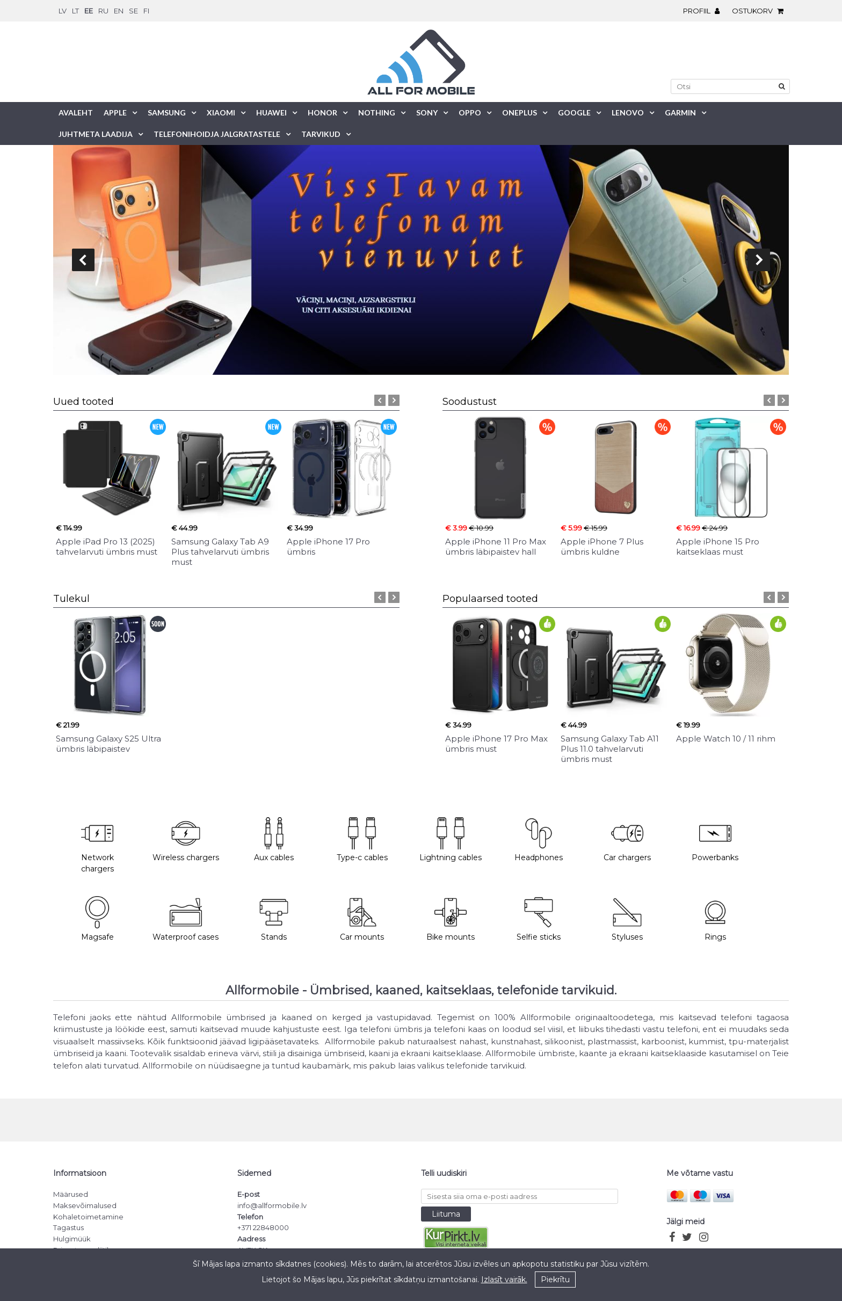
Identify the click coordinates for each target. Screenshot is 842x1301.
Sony (427, 112)
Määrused (70, 1194)
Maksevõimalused (85, 1205)
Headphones (538, 840)
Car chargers (627, 840)
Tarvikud (320, 134)
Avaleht (76, 112)
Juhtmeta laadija (96, 134)
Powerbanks (715, 840)
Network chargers (97, 845)
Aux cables (274, 840)
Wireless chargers (186, 840)
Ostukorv (760, 10)
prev (83, 260)
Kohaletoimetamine (88, 1216)
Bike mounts (450, 919)
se (133, 10)
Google (574, 112)
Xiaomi (221, 112)
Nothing (376, 112)
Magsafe (97, 919)
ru (103, 10)
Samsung (167, 112)
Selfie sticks (539, 919)
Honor (322, 112)
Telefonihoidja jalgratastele (217, 134)
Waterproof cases (186, 919)
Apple (115, 112)
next (758, 260)
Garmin (680, 112)
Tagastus (68, 1227)
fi (146, 10)
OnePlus (519, 112)
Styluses (627, 919)
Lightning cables (450, 840)
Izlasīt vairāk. (504, 1279)
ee (88, 10)
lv (63, 10)
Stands (274, 919)
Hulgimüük (72, 1238)
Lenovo (628, 112)
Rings (715, 919)
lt (75, 10)
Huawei (271, 112)
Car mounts (362, 919)
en (119, 10)
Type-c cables (362, 840)
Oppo (470, 112)
